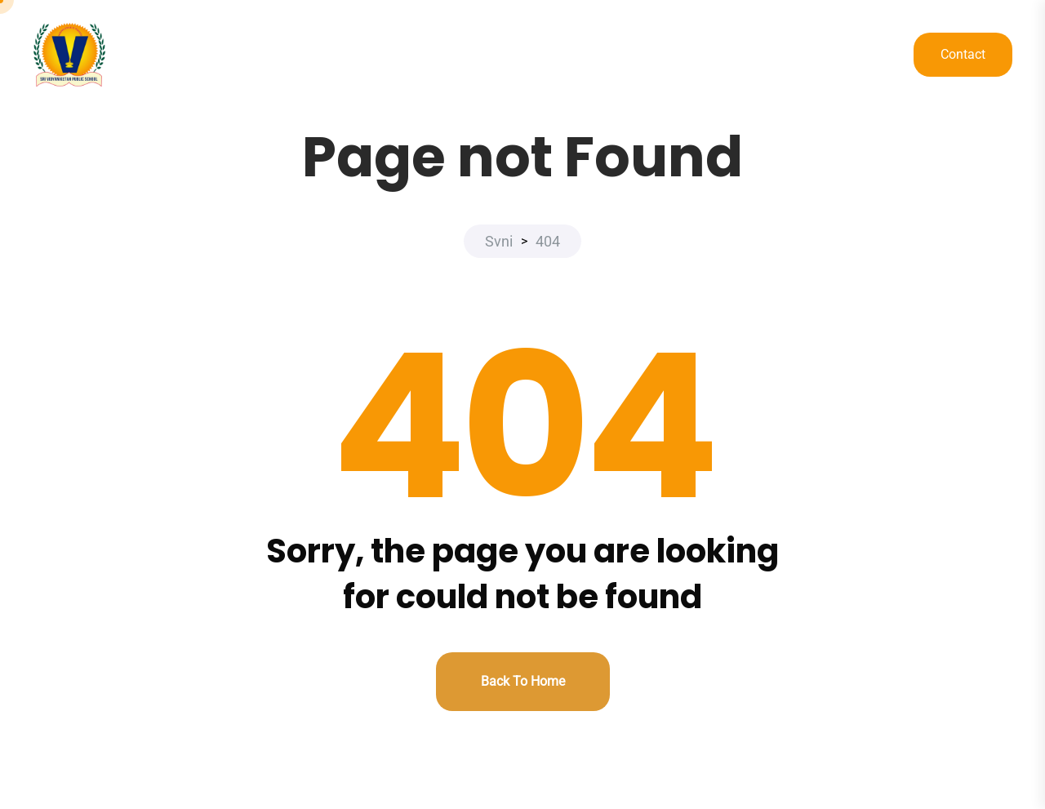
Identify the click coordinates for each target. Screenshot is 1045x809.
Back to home (523, 681)
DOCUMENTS (795, 55)
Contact (962, 54)
